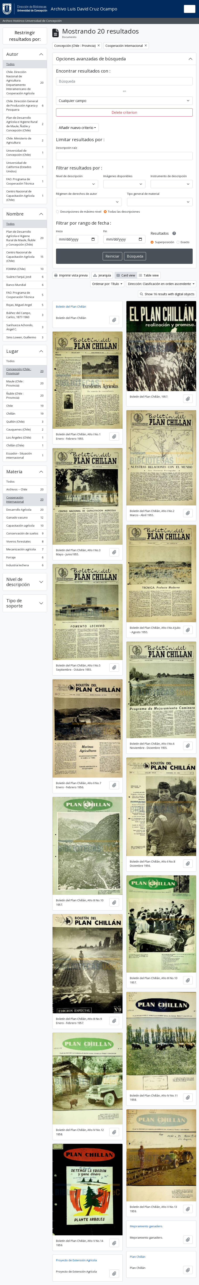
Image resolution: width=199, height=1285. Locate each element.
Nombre (15, 214)
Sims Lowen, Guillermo (24, 338)
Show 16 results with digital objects (167, 294)
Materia (14, 472)
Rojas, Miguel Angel (24, 306)
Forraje (24, 558)
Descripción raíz (66, 148)
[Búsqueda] (124, 81)
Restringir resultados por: (25, 36)
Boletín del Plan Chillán (71, 307)
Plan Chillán (137, 1257)
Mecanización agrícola (24, 550)
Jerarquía (102, 275)
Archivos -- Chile (24, 490)
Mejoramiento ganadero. (146, 1226)
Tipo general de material (143, 194)
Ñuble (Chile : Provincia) (24, 396)
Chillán (24, 414)
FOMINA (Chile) (24, 270)
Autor (12, 54)
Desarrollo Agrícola (24, 511)
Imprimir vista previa (71, 275)
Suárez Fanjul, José (24, 278)
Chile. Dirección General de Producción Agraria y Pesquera (24, 105)
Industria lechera (24, 566)
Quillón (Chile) (24, 423)
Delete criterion (124, 112)
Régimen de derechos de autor (76, 194)
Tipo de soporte (14, 603)
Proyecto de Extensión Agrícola (76, 1260)
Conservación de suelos (24, 534)
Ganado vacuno (24, 518)
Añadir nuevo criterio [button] (76, 127)
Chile (24, 407)
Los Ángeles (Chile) (24, 438)
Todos (10, 64)
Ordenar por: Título (106, 284)
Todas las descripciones (124, 212)
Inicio (59, 231)
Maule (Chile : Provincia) (24, 383)
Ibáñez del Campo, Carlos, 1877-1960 (24, 315)
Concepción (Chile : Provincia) (24, 371)
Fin (105, 231)
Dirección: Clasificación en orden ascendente (160, 284)
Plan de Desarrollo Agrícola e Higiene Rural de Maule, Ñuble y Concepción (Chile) (24, 124)
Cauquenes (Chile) (24, 430)
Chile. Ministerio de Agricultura (24, 140)
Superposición (164, 242)
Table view (149, 275)
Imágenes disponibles (118, 176)
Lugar (12, 351)
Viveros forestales (24, 542)
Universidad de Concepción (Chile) (24, 153)
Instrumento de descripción (169, 176)
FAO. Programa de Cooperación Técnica (24, 181)
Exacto (185, 242)
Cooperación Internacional (24, 499)
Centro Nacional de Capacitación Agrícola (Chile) (24, 195)
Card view (126, 275)
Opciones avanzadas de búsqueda (91, 59)
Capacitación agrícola (24, 526)
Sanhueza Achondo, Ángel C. (24, 327)
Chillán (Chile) (24, 446)
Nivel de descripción (18, 581)
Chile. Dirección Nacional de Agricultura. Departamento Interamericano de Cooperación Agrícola (24, 82)
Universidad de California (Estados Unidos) (24, 167)
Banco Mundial (24, 286)
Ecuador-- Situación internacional (24, 455)
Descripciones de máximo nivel (80, 212)
